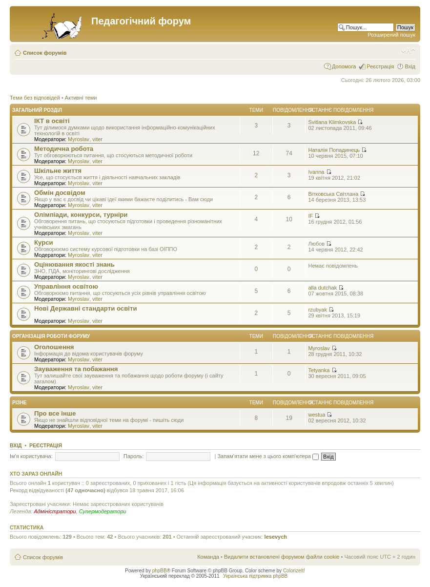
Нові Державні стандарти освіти (85, 308)
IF (310, 216)
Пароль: (133, 456)
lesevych (276, 537)
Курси (43, 242)
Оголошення (54, 347)
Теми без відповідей (35, 98)
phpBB (159, 570)
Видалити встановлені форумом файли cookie (282, 557)
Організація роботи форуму (51, 336)
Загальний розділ (37, 110)
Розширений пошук (391, 35)
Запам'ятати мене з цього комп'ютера (268, 456)
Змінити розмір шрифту (408, 50)
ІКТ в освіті (52, 121)
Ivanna (316, 172)
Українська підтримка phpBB (255, 576)
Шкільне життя (58, 170)
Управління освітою (66, 286)
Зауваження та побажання (76, 369)
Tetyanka (318, 370)
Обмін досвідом (59, 192)
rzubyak (317, 310)
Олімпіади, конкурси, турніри (80, 214)
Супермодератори (102, 511)
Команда (208, 557)
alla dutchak (322, 288)
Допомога (344, 66)
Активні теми (81, 98)
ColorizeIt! (294, 570)
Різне (19, 402)
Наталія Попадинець (334, 150)
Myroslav (78, 139)
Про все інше (55, 413)
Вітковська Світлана (333, 194)
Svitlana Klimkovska (332, 122)
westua (316, 415)
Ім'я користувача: (31, 456)
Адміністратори (55, 511)
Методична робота (63, 148)
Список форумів (44, 53)
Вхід (410, 66)
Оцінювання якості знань (74, 264)
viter (97, 139)
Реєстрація (380, 66)
